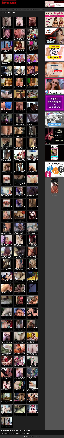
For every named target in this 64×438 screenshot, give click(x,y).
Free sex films (54, 195)
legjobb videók (15, 9)
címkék (21, 9)
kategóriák (8, 9)
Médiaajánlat (26, 436)
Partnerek (33, 436)
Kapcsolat (38, 436)
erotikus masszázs (35, 9)
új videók (2, 9)
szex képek (43, 9)
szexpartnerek (27, 9)
